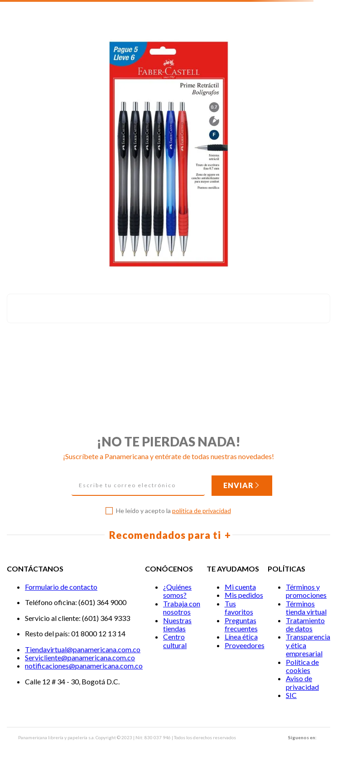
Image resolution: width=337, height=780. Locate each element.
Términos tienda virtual (306, 607)
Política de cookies (302, 666)
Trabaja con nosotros (181, 607)
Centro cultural (175, 640)
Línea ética (241, 636)
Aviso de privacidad (302, 682)
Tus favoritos (239, 607)
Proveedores (245, 645)
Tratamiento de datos (305, 624)
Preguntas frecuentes (241, 624)
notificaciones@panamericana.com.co (84, 665)
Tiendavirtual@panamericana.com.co (82, 649)
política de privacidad (201, 510)
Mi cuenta (240, 586)
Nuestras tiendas (177, 624)
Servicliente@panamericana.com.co (80, 657)
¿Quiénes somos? (177, 590)
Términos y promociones (306, 590)
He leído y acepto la (173, 510)
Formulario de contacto (61, 586)
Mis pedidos (244, 595)
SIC (291, 695)
